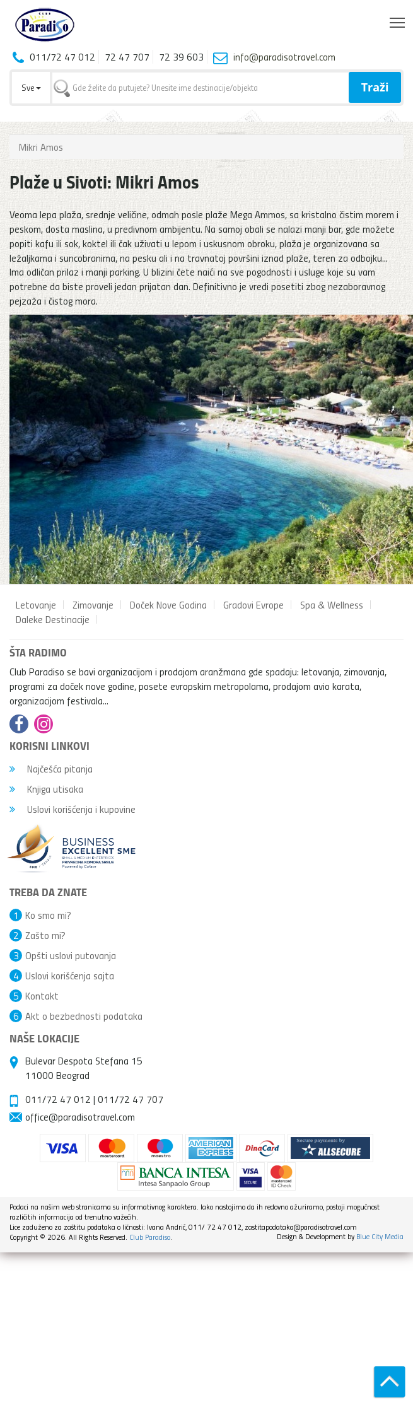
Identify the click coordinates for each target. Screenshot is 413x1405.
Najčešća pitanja (51, 769)
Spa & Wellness (331, 605)
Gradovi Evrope (253, 605)
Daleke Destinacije (53, 619)
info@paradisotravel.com (284, 57)
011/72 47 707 (130, 1099)
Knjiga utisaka (46, 789)
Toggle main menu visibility (398, 19)
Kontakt (42, 996)
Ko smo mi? (48, 915)
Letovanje (36, 605)
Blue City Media (380, 1236)
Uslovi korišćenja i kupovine (72, 809)
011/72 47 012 (58, 1099)
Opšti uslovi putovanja (70, 955)
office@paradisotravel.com (80, 1117)
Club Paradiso (149, 1237)
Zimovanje (93, 605)
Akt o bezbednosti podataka (84, 1016)
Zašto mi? (45, 935)
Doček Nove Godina (168, 605)
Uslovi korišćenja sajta (69, 975)
